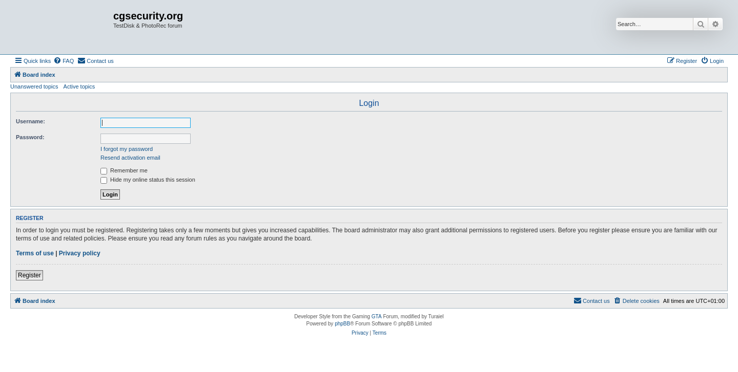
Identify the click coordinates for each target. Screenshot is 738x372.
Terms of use (35, 253)
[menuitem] (63, 61)
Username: (30, 121)
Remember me (124, 170)
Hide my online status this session (147, 180)
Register (29, 275)
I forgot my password (126, 149)
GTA (377, 316)
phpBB (342, 323)
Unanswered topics (34, 86)
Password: (30, 137)
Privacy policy (79, 253)
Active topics (79, 86)
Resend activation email (130, 158)
